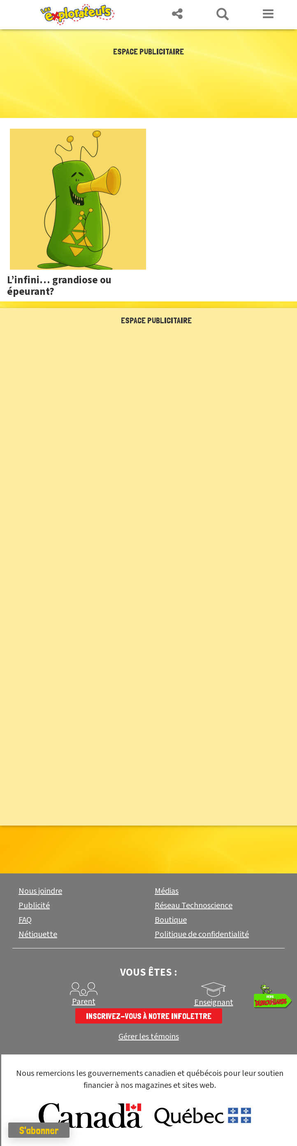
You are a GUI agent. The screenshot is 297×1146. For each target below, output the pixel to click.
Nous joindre (40, 891)
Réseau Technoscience (193, 905)
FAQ (25, 920)
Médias (167, 891)
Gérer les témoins (148, 1037)
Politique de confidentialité (202, 934)
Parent (83, 1001)
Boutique (171, 920)
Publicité (34, 905)
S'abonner (39, 1130)
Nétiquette (38, 934)
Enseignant (213, 1002)
